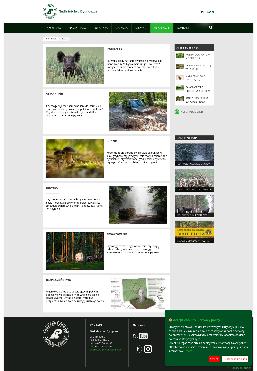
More (189, 351)
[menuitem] (54, 28)
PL (203, 12)
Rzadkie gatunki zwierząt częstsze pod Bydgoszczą (192, 217)
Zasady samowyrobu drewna (194, 189)
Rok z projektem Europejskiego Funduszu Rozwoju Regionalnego (198, 103)
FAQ (64, 38)
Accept (214, 359)
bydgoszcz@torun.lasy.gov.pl (105, 349)
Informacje (50, 38)
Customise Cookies (235, 359)
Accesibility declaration (239, 368)
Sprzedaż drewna (187, 138)
